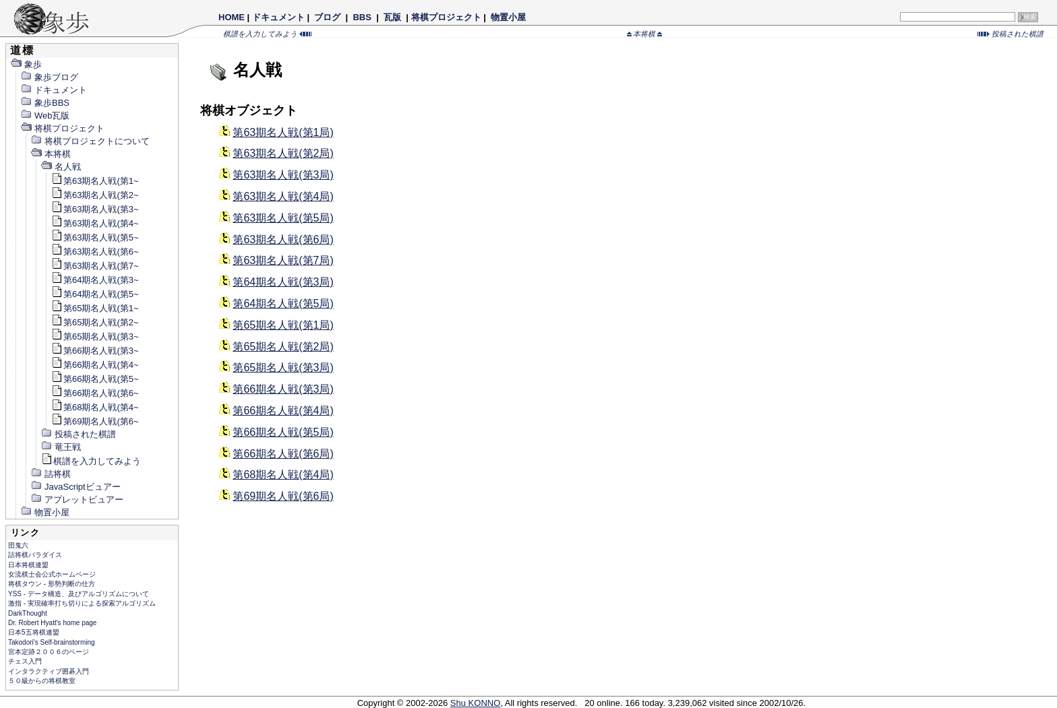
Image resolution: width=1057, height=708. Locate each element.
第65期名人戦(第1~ (95, 308)
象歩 (26, 64)
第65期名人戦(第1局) (283, 325)
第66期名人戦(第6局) (283, 453)
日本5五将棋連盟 (33, 632)
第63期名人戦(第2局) (283, 153)
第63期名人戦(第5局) (283, 218)
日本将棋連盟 (28, 565)
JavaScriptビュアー (75, 487)
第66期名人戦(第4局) (283, 410)
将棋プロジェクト (446, 17)
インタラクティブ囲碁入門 (48, 671)
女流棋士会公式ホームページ (52, 574)
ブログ (327, 17)
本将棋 (645, 34)
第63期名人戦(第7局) (283, 260)
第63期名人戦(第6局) (283, 239)
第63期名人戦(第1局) (283, 132)
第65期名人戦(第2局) (283, 346)
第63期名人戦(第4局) (283, 196)
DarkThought (27, 613)
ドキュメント (278, 17)
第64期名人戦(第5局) (283, 303)
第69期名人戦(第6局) (283, 496)
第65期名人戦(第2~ (95, 322)
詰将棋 (50, 474)
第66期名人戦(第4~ (95, 365)
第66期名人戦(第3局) (283, 389)
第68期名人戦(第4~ (95, 407)
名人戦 (60, 167)
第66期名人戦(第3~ (95, 351)
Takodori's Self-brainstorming (51, 642)
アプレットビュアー (76, 499)
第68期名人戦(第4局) (283, 474)
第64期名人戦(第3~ (95, 280)
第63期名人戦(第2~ (95, 195)
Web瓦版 (45, 115)
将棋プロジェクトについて (90, 141)
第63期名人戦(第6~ (95, 252)
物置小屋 (508, 17)
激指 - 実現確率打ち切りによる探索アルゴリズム (82, 603)
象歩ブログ (49, 77)
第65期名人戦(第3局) (283, 367)
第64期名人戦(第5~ (95, 294)
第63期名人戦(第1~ (95, 181)
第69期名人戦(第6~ (95, 421)
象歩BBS (44, 103)
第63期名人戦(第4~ (95, 223)
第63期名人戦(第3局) (283, 175)
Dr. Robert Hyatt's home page (52, 622)
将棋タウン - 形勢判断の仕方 (51, 583)
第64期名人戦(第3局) (283, 282)
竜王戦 (60, 447)
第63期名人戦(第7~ (95, 266)
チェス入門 (25, 661)
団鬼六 (18, 545)
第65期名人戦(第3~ (95, 336)
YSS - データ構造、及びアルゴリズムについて (78, 594)
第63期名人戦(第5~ (95, 237)
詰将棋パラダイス (35, 554)
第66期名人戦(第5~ (95, 379)
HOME (231, 17)
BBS (362, 17)
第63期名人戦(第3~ (95, 209)
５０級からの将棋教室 (42, 680)
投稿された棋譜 (1010, 34)
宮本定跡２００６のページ (48, 651)
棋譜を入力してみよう (267, 34)
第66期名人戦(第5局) (283, 432)
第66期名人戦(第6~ (95, 393)
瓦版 (392, 17)
